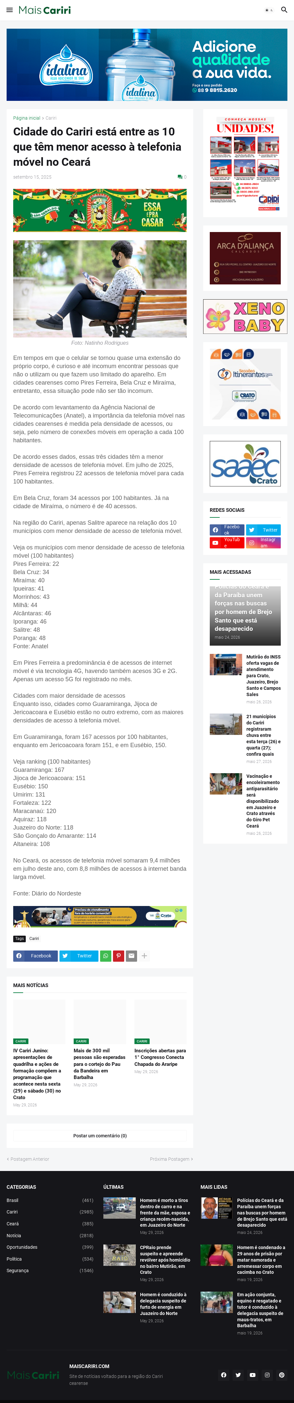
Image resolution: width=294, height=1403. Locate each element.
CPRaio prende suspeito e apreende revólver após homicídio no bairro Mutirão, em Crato (165, 1260)
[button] (9, 10)
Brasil (50, 1200)
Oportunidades (50, 1247)
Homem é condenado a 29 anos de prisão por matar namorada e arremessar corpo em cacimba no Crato (261, 1260)
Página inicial (26, 118)
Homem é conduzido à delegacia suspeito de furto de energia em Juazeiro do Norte (163, 1304)
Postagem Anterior (30, 1159)
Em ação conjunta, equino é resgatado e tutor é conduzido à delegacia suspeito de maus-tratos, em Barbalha (260, 1310)
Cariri (51, 118)
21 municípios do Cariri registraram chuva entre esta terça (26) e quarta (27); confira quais (263, 735)
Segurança (50, 1271)
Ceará (50, 1224)
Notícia (50, 1236)
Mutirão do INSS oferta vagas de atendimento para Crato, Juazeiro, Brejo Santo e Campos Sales (263, 675)
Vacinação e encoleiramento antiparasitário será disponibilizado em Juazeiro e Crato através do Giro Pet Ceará (263, 801)
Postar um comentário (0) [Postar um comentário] (100, 1135)
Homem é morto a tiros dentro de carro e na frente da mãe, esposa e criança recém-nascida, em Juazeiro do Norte (165, 1213)
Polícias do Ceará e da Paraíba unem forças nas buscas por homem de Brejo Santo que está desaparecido (262, 1213)
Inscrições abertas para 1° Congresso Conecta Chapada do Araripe (160, 1057)
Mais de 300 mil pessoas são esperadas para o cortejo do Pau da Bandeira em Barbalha (100, 1064)
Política (50, 1259)
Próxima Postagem (169, 1159)
